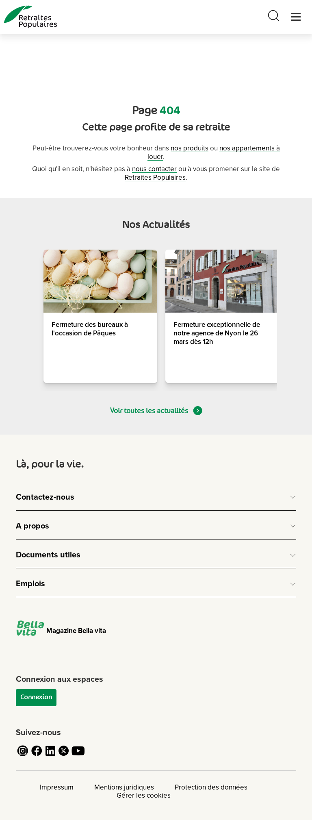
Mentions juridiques (124, 787)
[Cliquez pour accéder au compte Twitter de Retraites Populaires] (64, 755)
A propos (32, 526)
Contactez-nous (45, 497)
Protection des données (211, 787)
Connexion (36, 697)
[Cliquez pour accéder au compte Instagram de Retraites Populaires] (23, 755)
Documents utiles (48, 555)
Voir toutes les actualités (156, 410)
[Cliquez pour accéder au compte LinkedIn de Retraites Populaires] (50, 755)
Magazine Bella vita (61, 630)
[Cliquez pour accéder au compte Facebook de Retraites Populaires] (36, 755)
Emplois (30, 584)
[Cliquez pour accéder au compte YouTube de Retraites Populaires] (78, 755)
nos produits (189, 148)
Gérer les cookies (144, 795)
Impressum (57, 787)
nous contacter (154, 169)
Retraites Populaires (155, 177)
